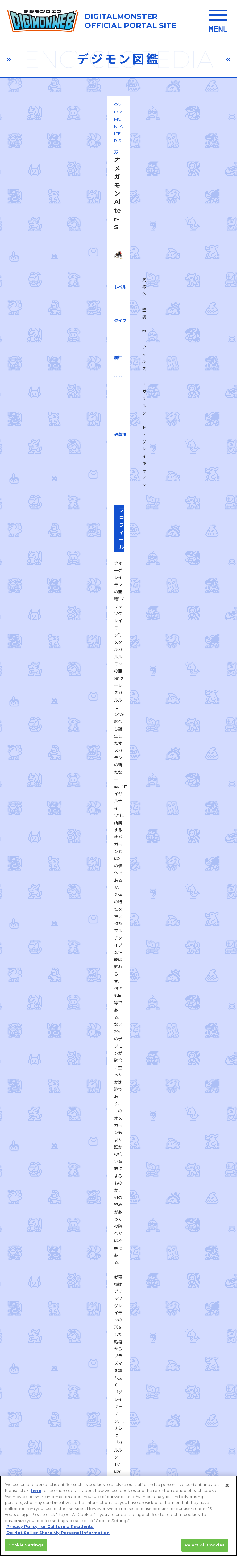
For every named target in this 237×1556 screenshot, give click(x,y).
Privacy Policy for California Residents (50, 1529)
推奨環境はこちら (116, 1323)
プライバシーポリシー (61, 1362)
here (36, 1493)
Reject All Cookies (205, 1548)
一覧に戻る (118, 989)
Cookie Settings (26, 1548)
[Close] (227, 1488)
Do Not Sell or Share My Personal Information (58, 1535)
